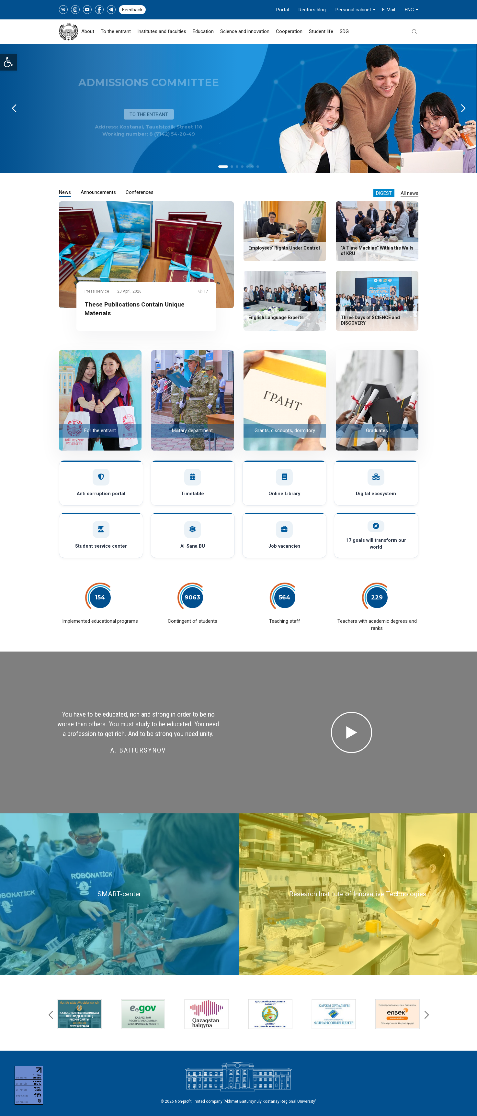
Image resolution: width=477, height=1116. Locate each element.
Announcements (98, 192)
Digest (384, 193)
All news (409, 193)
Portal (282, 10)
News (65, 192)
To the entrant (116, 31)
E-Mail (388, 10)
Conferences (139, 192)
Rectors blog (312, 10)
